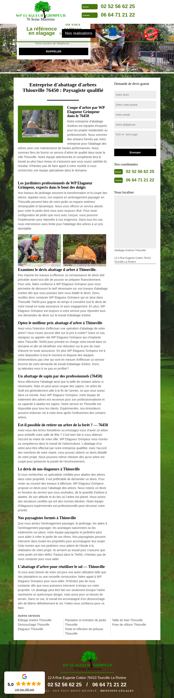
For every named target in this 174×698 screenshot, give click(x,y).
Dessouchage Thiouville (33, 624)
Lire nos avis (24, 689)
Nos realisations (78, 33)
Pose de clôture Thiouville (129, 624)
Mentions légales (117, 690)
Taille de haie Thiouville (127, 620)
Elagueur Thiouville (30, 629)
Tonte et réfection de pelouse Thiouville (84, 631)
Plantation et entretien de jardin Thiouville (85, 622)
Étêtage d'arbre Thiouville (34, 620)
